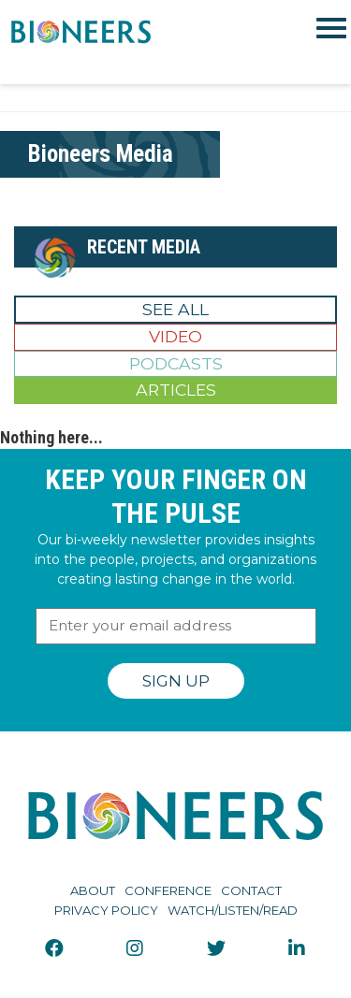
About (92, 890)
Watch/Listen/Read (233, 910)
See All (175, 309)
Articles (176, 389)
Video (175, 336)
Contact (251, 890)
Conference (168, 890)
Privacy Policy (106, 910)
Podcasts (176, 363)
